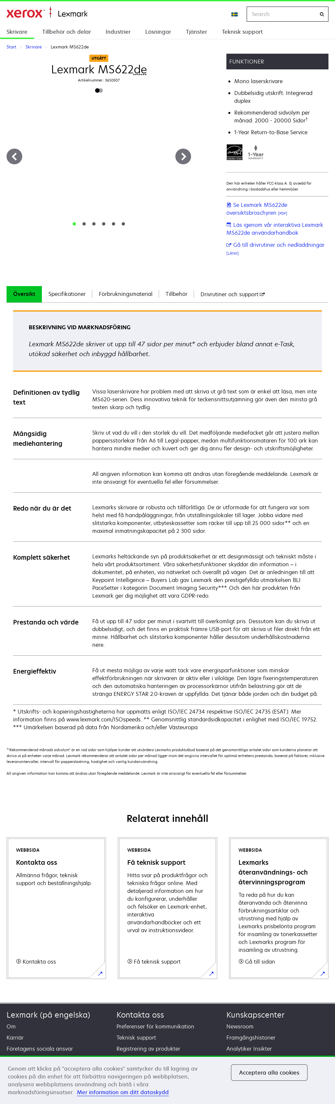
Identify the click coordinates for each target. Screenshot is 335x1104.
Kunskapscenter (255, 1015)
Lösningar (158, 31)
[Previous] (14, 156)
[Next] (183, 156)
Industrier (118, 31)
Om (11, 1026)
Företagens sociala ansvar (40, 1048)
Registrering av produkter (148, 1048)
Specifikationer (67, 294)
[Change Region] (235, 14)
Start (47, 12)
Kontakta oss (140, 1015)
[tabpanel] (167, 521)
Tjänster (196, 31)
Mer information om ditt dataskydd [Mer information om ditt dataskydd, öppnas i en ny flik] (123, 1092)
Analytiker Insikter (249, 1048)
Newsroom (240, 1026)
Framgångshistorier (250, 1037)
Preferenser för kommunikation (155, 1026)
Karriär (15, 1037)
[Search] (321, 14)
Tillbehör (176, 294)
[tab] (74, 224)
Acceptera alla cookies (269, 1072)
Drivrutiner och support (233, 294)
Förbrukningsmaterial (125, 294)
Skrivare (17, 31)
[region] (167, 1080)
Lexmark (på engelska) (48, 1015)
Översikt (24, 294)
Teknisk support (242, 31)
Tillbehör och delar (66, 31)
